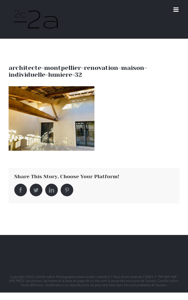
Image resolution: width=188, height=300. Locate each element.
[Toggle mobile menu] (176, 10)
